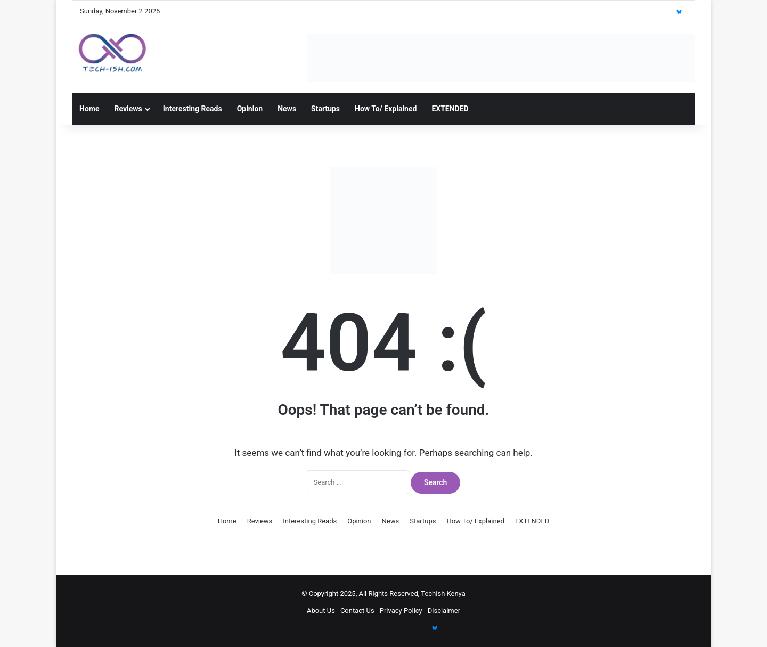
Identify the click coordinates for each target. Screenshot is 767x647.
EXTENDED (449, 108)
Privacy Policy (401, 611)
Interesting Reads (192, 108)
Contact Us (357, 611)
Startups (325, 108)
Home (89, 108)
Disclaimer (444, 611)
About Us (321, 611)
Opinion (250, 108)
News (287, 108)
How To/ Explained (386, 108)
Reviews (128, 108)
